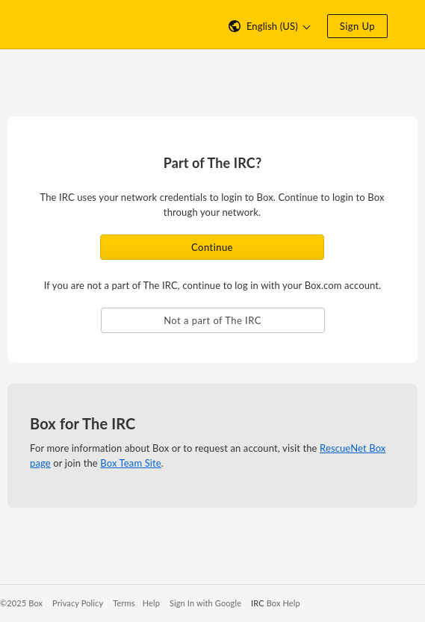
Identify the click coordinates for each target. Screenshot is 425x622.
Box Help (283, 603)
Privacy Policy (77, 603)
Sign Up (357, 26)
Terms (123, 603)
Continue (212, 247)
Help (151, 603)
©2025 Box (21, 603)
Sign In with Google (205, 603)
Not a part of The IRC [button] (212, 320)
